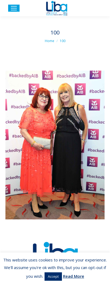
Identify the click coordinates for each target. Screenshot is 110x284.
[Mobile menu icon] (14, 8)
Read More (73, 276)
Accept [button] (53, 276)
